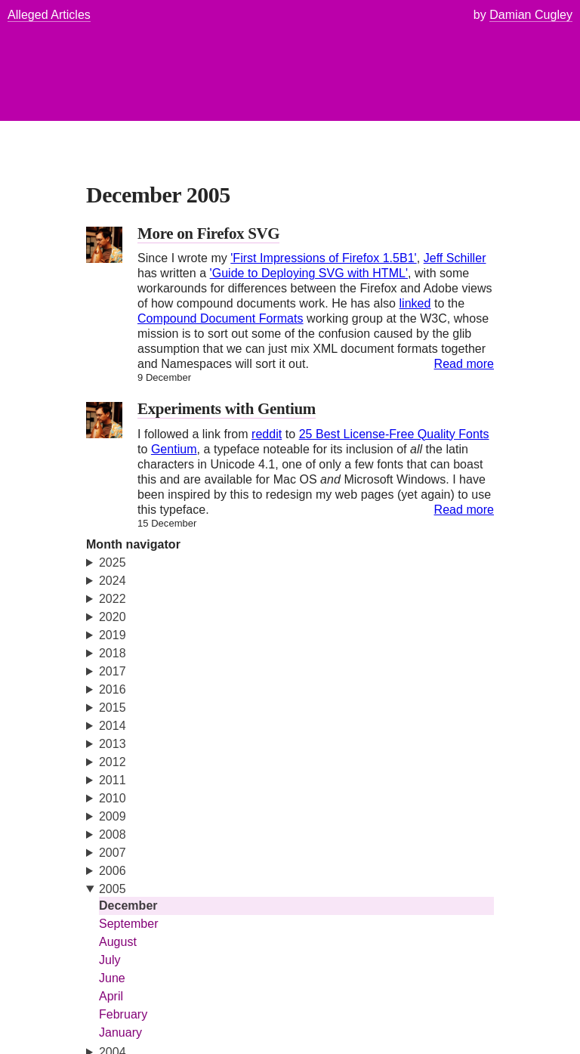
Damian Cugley (530, 14)
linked (414, 303)
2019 (112, 635)
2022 (112, 598)
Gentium (174, 449)
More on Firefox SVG (208, 233)
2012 (112, 762)
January (120, 1032)
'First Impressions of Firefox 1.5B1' (323, 258)
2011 (112, 780)
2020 (112, 616)
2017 (112, 671)
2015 (112, 707)
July (110, 960)
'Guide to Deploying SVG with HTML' (309, 273)
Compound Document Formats (220, 318)
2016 (112, 689)
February (123, 1014)
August (118, 941)
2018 (112, 653)
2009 (112, 816)
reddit (266, 434)
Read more (464, 363)
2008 (112, 834)
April (111, 996)
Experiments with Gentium (226, 409)
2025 (112, 562)
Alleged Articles (49, 14)
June (112, 978)
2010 (112, 798)
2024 (112, 580)
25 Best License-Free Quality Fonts (394, 434)
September (129, 923)
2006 (112, 870)
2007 (112, 852)
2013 (112, 743)
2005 (112, 888)
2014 (112, 725)
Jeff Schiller (455, 258)
